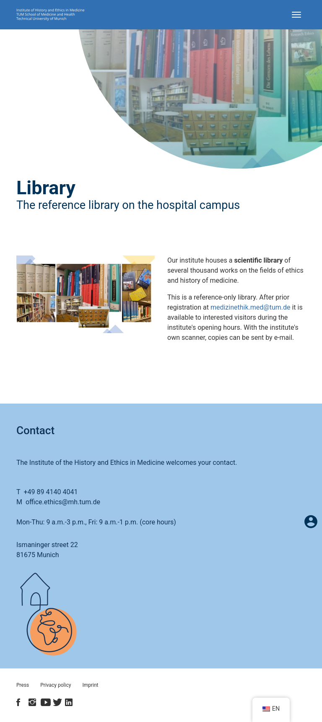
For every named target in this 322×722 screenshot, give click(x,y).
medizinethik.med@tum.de (250, 307)
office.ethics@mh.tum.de (63, 502)
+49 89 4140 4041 (50, 492)
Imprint (90, 685)
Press (22, 685)
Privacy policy (55, 685)
